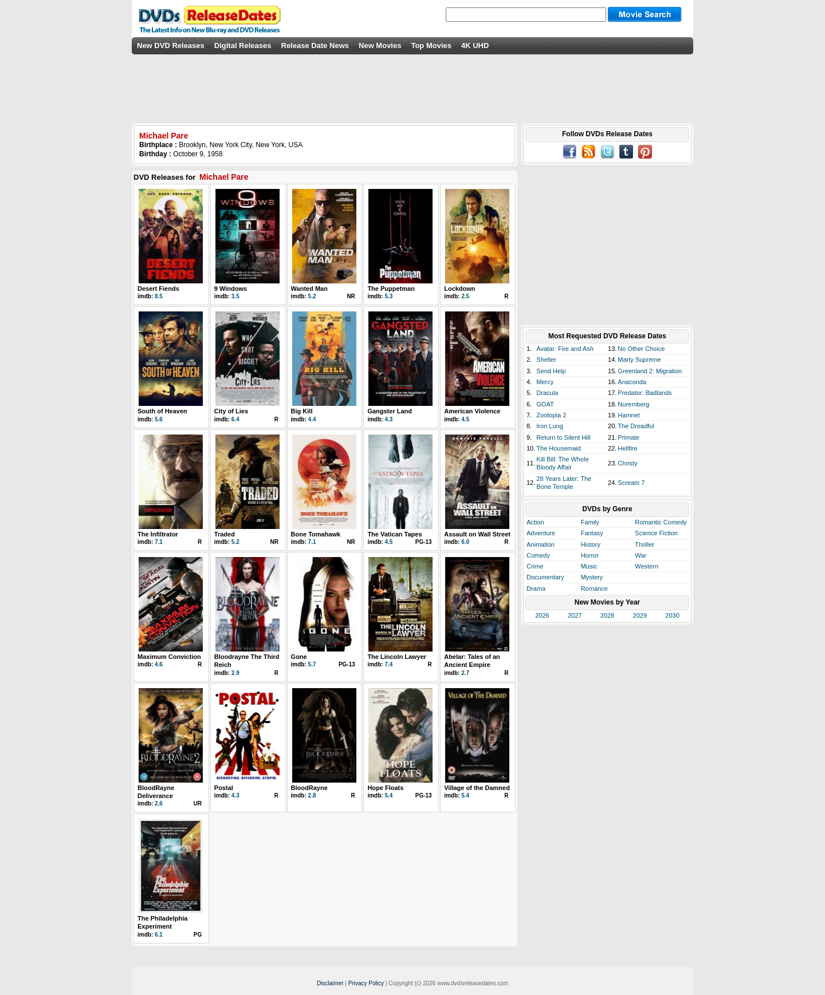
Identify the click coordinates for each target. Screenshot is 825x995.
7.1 (159, 542)
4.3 (388, 419)
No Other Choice (641, 348)
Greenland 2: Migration (650, 371)
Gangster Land (389, 411)
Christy (627, 463)
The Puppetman (391, 288)
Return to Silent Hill (563, 437)
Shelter (546, 359)
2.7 (465, 673)
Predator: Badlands (644, 392)
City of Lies (231, 411)
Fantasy (592, 533)
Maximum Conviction (169, 656)
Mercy (544, 381)
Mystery (592, 577)
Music (589, 566)
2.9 (235, 673)
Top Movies (431, 45)
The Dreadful (636, 426)
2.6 (159, 803)
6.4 (235, 419)
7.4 (388, 664)
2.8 (312, 795)
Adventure (541, 533)
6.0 (465, 542)
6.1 (159, 934)
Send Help (550, 371)
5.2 (312, 296)
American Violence (472, 411)
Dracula (547, 392)
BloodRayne (309, 787)
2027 (575, 615)
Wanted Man (309, 288)
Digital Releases (243, 45)
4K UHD (475, 45)
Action (535, 522)
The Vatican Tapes (394, 534)
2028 (607, 615)
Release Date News (315, 45)
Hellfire (627, 448)
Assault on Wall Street (477, 534)
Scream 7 (631, 482)
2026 (542, 615)
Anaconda (632, 381)
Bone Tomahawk (316, 534)
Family (590, 522)
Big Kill (302, 411)
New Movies (380, 45)
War (640, 555)
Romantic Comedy (660, 522)
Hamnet (629, 415)
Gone (299, 656)
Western (646, 566)
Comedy (538, 555)
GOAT (544, 404)
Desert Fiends (158, 288)
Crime (535, 566)
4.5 (465, 419)
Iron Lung (549, 426)
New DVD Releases (171, 45)
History (590, 544)
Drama (536, 588)
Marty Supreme (639, 359)
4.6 (159, 664)
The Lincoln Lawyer (396, 656)
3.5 (235, 296)
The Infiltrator (158, 534)
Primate (628, 437)
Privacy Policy (366, 983)
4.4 (312, 419)
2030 (672, 615)
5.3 (388, 296)
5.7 (312, 664)
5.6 (159, 419)
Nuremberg (633, 404)
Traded (224, 534)
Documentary (545, 577)
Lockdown (459, 288)
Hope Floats (385, 787)
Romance (594, 588)
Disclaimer (330, 983)
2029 (640, 615)
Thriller (644, 544)
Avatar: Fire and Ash (564, 348)
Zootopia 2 (551, 415)
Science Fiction (656, 533)
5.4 (388, 795)
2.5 (465, 296)
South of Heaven (162, 411)
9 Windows (230, 288)
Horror (590, 555)
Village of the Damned (477, 787)
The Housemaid (558, 448)
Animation (541, 544)
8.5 (159, 296)
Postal (223, 787)
